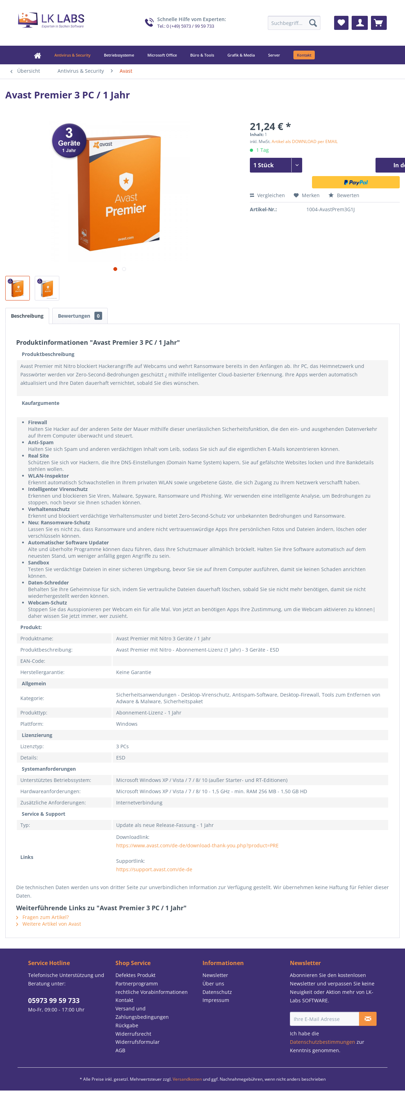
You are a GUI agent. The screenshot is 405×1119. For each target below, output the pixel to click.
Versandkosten (187, 1079)
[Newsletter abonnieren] (368, 1019)
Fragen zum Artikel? (42, 917)
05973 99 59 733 (54, 1000)
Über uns (213, 983)
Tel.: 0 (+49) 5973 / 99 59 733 (185, 26)
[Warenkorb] (379, 23)
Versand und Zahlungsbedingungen (142, 1012)
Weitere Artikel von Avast (48, 923)
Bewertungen (80, 316)
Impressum (215, 1000)
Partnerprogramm (136, 983)
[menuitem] (294, 23)
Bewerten (343, 195)
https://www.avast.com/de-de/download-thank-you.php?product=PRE (197, 845)
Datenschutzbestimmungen (322, 1042)
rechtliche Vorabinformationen (151, 992)
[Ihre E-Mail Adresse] (325, 1019)
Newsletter (215, 975)
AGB (120, 1050)
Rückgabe (126, 1025)
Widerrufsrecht (133, 1033)
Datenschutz (217, 992)
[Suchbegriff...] (294, 23)
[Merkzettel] (341, 23)
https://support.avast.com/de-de (154, 869)
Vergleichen (267, 195)
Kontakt (124, 1000)
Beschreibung (27, 315)
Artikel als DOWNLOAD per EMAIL (305, 141)
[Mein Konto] (360, 23)
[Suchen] (313, 23)
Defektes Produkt (135, 975)
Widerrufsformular (137, 1042)
